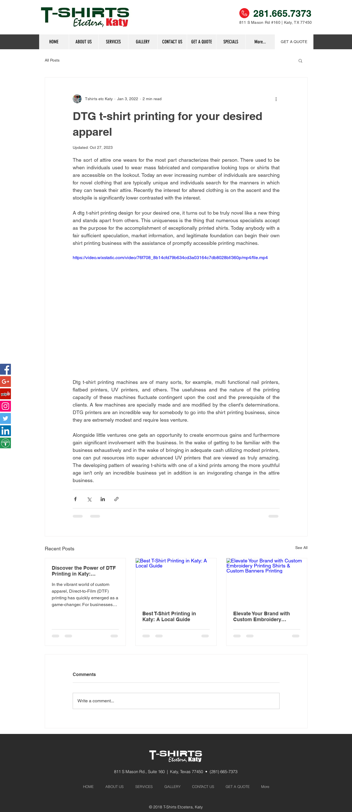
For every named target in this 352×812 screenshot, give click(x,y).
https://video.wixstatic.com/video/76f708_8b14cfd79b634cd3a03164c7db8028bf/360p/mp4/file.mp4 (170, 257)
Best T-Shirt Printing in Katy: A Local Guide (169, 616)
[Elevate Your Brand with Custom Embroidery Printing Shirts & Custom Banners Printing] (266, 581)
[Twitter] (5, 418)
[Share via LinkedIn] (102, 499)
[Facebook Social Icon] (5, 369)
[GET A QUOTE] (294, 41)
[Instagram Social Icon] (5, 406)
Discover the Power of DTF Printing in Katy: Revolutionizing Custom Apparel (84, 571)
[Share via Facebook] (75, 499)
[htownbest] (5, 443)
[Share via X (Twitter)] (89, 499)
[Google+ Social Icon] (5, 381)
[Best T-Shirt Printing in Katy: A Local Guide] (176, 581)
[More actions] (276, 98)
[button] (230, 41)
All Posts (52, 60)
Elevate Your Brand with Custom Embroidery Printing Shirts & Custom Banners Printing (263, 616)
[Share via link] (116, 499)
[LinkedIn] (5, 430)
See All (301, 547)
